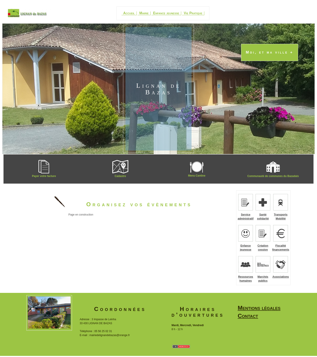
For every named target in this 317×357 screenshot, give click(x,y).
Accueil (129, 13)
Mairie (144, 13)
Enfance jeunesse (166, 13)
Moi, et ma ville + (269, 52)
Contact (248, 315)
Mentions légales (259, 308)
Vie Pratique (193, 13)
